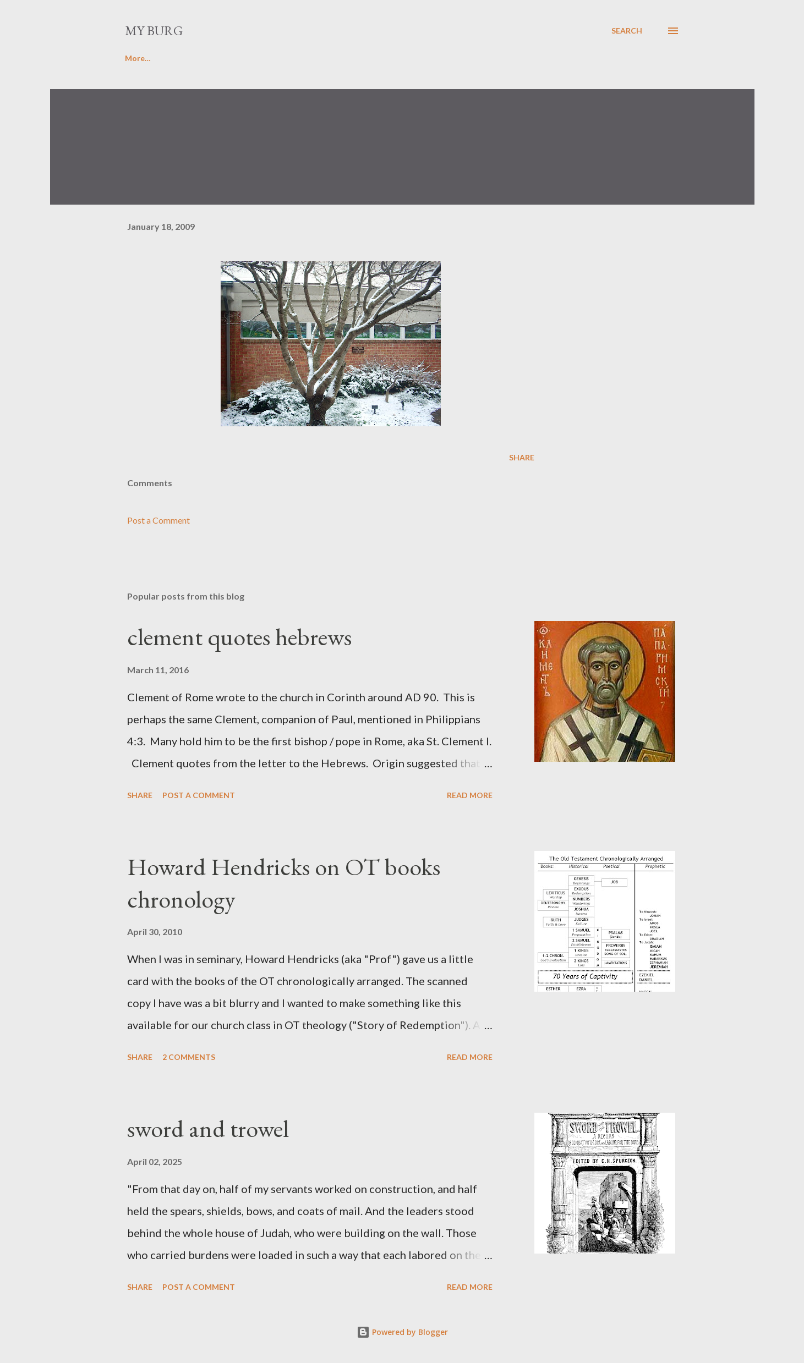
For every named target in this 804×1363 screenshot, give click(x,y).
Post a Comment (158, 520)
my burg (154, 30)
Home (136, 58)
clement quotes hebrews (239, 636)
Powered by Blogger (402, 1332)
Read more (470, 795)
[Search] (626, 30)
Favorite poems (207, 58)
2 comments (188, 1057)
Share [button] (521, 457)
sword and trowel (208, 1128)
